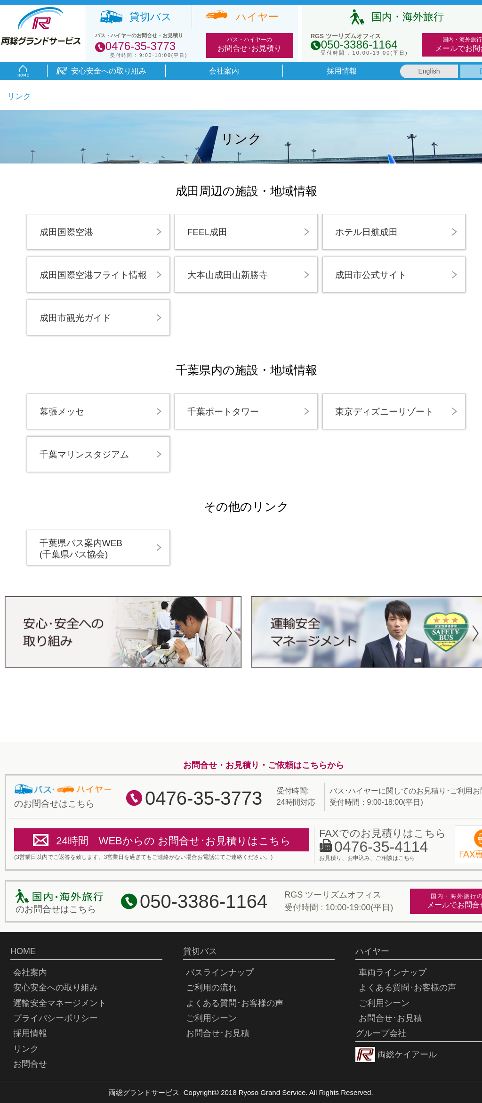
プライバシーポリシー (55, 1018)
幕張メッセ (62, 412)
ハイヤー (257, 17)
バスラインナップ (220, 972)
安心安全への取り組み (108, 71)
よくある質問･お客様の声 (234, 1003)
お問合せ (30, 1064)
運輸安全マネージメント (59, 1003)
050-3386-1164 (203, 901)
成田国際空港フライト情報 (93, 275)
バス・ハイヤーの (249, 44)
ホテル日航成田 (366, 232)
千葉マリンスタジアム (84, 454)
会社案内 (224, 71)
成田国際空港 (66, 232)
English (429, 71)
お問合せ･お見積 (222, 1033)
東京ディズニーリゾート (384, 412)
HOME (23, 951)
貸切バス (150, 17)
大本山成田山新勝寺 (227, 275)
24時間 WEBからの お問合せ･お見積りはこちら (173, 841)
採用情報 (342, 71)
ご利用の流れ (211, 987)
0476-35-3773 (203, 798)
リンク (26, 1049)
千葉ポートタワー (223, 412)
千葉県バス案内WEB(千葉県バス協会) (81, 548)
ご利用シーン (211, 1018)
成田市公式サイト (371, 275)
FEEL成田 (207, 232)
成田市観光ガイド (75, 318)
